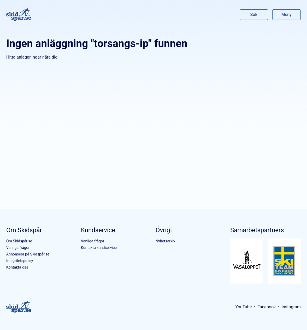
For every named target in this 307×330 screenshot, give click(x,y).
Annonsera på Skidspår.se (27, 254)
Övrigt (164, 230)
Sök (254, 14)
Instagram (291, 306)
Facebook (266, 306)
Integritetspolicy (19, 261)
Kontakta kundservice (99, 248)
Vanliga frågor (17, 248)
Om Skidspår (24, 230)
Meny (286, 14)
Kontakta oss (17, 267)
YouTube (243, 306)
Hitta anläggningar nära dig (31, 57)
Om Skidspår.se (19, 241)
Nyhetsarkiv (165, 241)
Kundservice (98, 230)
